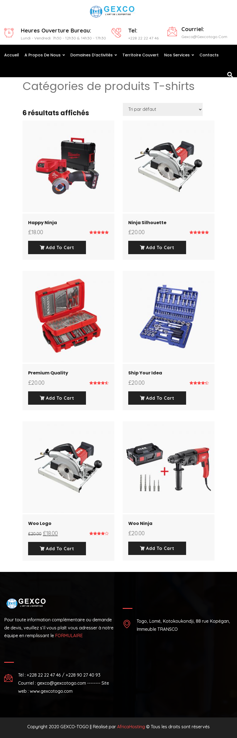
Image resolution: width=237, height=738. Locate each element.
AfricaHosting (131, 726)
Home (28, 98)
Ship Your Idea (145, 373)
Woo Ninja (140, 523)
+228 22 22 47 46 (143, 38)
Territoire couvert (140, 55)
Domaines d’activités (91, 55)
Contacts (209, 55)
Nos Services (177, 55)
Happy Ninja (42, 222)
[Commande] (163, 109)
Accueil (11, 55)
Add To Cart (57, 247)
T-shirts (48, 98)
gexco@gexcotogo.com (204, 36)
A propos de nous (42, 55)
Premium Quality (48, 373)
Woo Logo (39, 523)
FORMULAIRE (69, 635)
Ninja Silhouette (147, 222)
